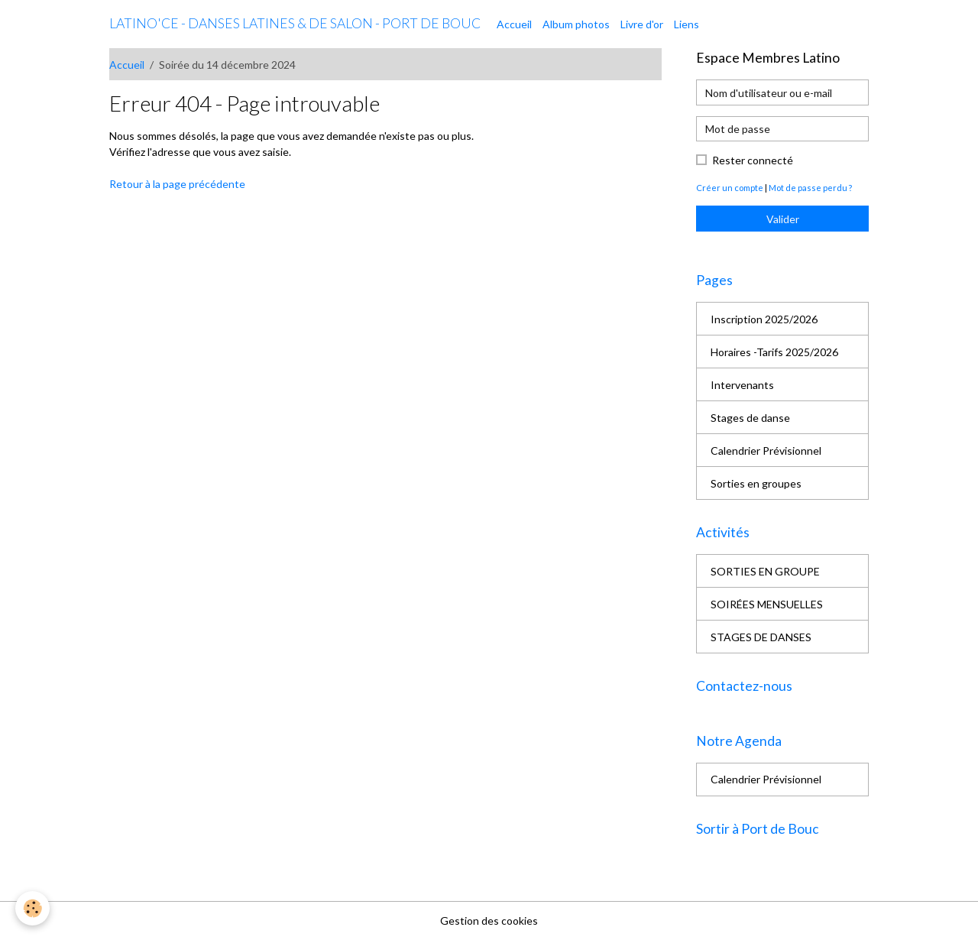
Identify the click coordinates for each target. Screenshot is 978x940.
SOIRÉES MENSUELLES (767, 604)
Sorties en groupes (756, 483)
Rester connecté (752, 160)
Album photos (576, 24)
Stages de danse (750, 417)
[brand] (295, 24)
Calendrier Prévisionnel (766, 450)
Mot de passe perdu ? (810, 188)
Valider (782, 218)
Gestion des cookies (489, 920)
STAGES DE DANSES (761, 636)
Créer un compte (729, 188)
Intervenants (742, 384)
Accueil (514, 24)
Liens (686, 24)
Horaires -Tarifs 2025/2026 (774, 351)
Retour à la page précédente (177, 183)
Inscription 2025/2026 (764, 319)
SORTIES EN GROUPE (765, 571)
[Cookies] (32, 908)
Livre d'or (641, 24)
